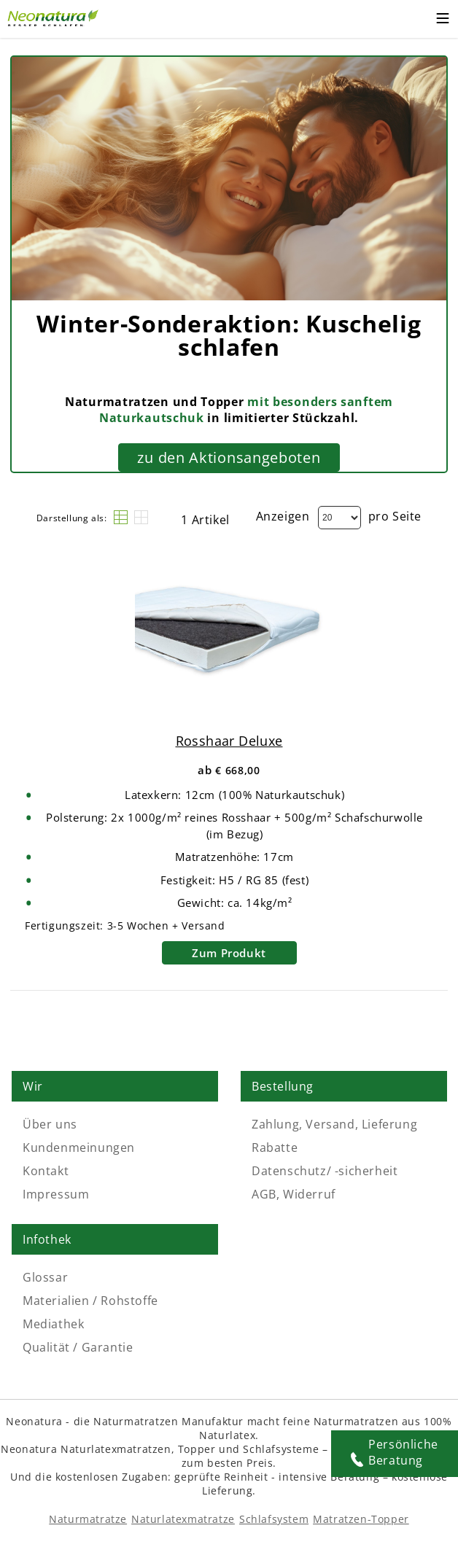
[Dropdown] (339, 517)
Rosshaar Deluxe (229, 740)
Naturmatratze (88, 1519)
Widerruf (309, 1194)
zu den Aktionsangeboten (228, 457)
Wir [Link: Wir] (33, 1086)
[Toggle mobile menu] (442, 20)
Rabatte (275, 1147)
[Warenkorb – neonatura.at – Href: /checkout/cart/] (413, 19)
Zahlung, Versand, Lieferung (334, 1124)
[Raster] (141, 517)
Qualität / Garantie (78, 1347)
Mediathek (53, 1324)
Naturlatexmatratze (183, 1519)
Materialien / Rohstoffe (90, 1301)
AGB (264, 1194)
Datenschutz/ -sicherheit (324, 1171)
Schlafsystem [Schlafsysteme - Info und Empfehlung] (273, 1519)
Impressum (56, 1194)
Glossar (45, 1277)
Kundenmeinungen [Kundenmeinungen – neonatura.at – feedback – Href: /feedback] (79, 1147)
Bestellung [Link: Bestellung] (283, 1086)
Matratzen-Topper (361, 1519)
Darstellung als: (71, 518)
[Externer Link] (54, 16)
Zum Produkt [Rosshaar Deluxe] (229, 953)
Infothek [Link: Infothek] (47, 1239)
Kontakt (46, 1171)
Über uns (50, 1124)
